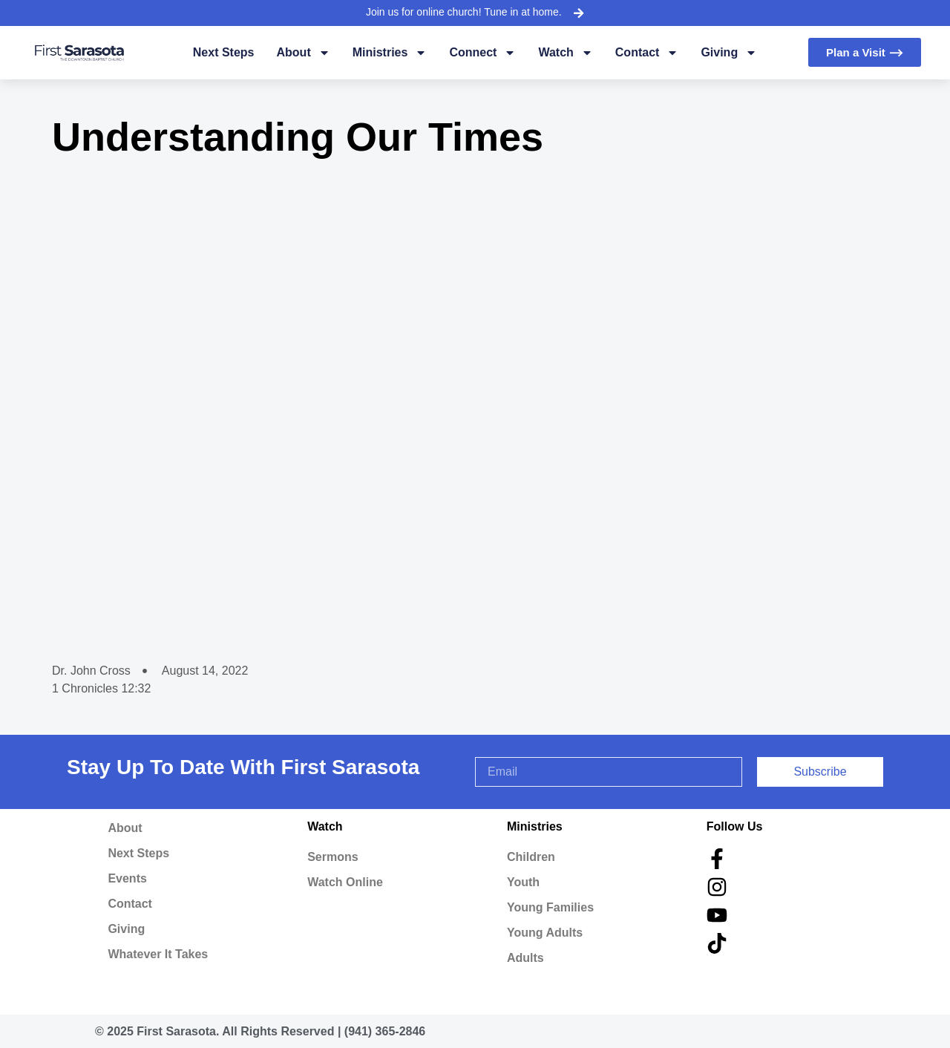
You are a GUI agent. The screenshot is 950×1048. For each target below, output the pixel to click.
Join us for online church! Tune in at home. (464, 12)
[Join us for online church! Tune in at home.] (578, 13)
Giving (729, 52)
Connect (482, 52)
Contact (647, 52)
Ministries (390, 52)
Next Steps (224, 52)
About (303, 52)
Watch (565, 52)
